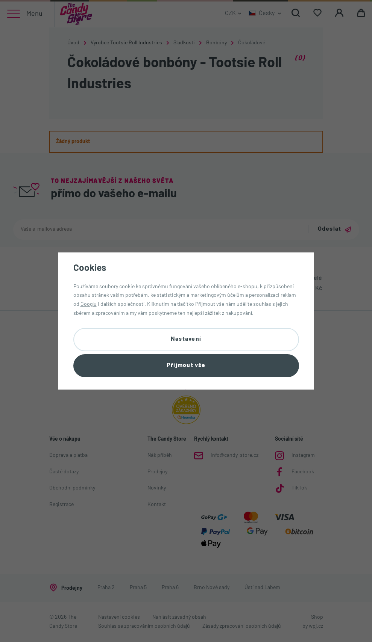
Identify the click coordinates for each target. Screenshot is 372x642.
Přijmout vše (186, 366)
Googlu (88, 304)
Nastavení (186, 339)
